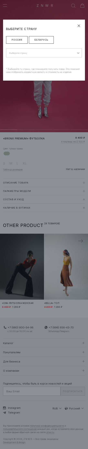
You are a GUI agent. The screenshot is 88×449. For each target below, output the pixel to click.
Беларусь (41, 39)
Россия (17, 39)
